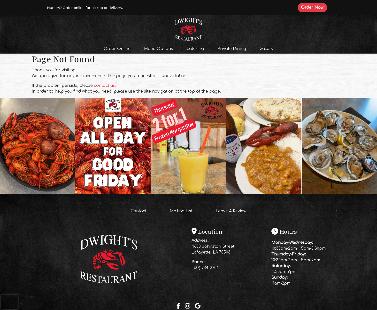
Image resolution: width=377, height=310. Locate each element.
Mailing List (181, 211)
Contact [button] (140, 210)
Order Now (314, 7)
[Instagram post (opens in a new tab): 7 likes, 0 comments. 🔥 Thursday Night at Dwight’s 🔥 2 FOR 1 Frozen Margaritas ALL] (37, 193)
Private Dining (231, 49)
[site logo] (188, 28)
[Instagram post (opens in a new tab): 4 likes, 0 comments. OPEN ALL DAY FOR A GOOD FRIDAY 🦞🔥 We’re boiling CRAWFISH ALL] (113, 193)
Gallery (266, 49)
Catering (195, 49)
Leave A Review (233, 210)
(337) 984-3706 (205, 268)
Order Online (118, 48)
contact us (104, 85)
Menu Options (158, 49)
